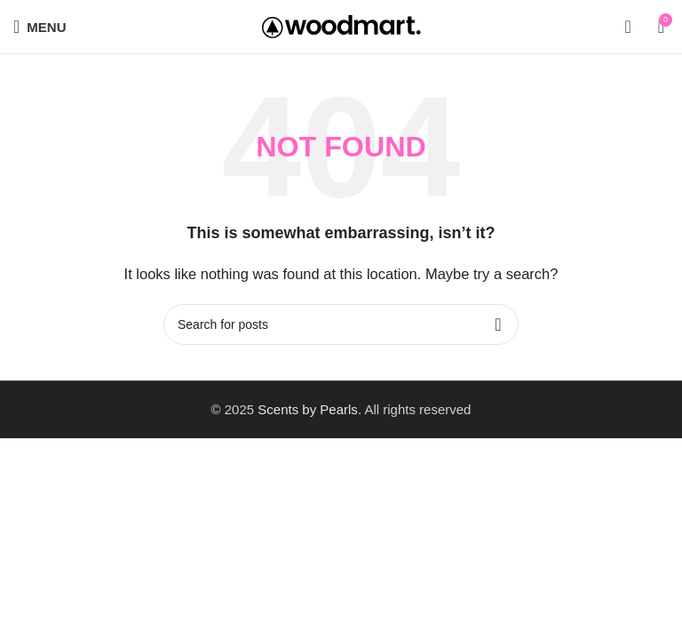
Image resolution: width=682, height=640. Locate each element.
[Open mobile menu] (39, 26)
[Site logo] (341, 25)
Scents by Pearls (308, 409)
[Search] (627, 26)
